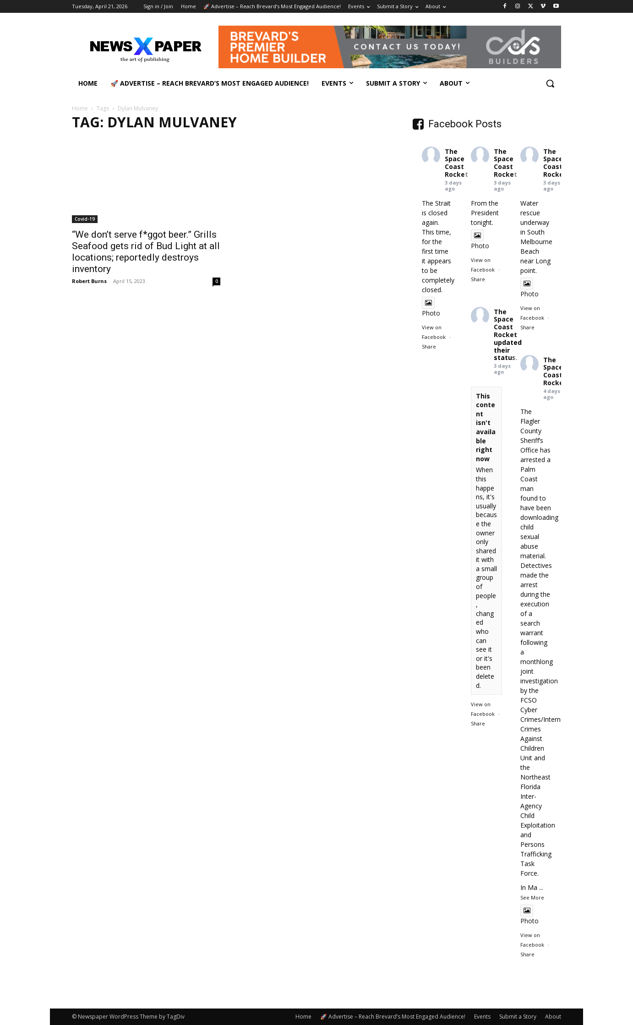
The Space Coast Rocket (456, 163)
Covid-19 (85, 219)
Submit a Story (517, 1016)
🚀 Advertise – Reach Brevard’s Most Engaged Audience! (392, 1016)
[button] (550, 83)
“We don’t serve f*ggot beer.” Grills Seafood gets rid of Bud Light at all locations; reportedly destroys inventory (146, 251)
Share (429, 346)
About (553, 1016)
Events (482, 1016)
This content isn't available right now (486, 427)
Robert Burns (89, 281)
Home (80, 108)
